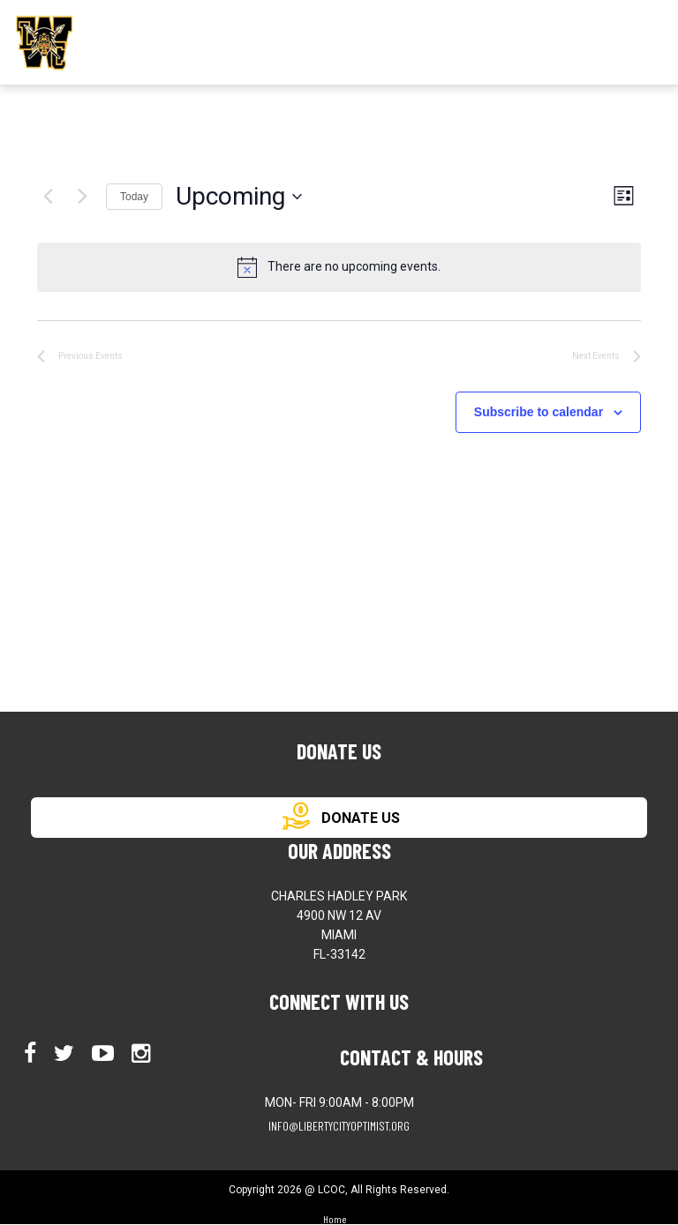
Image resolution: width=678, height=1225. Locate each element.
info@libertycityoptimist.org (339, 1125)
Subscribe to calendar (538, 412)
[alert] (339, 267)
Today (134, 196)
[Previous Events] (47, 196)
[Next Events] (82, 196)
